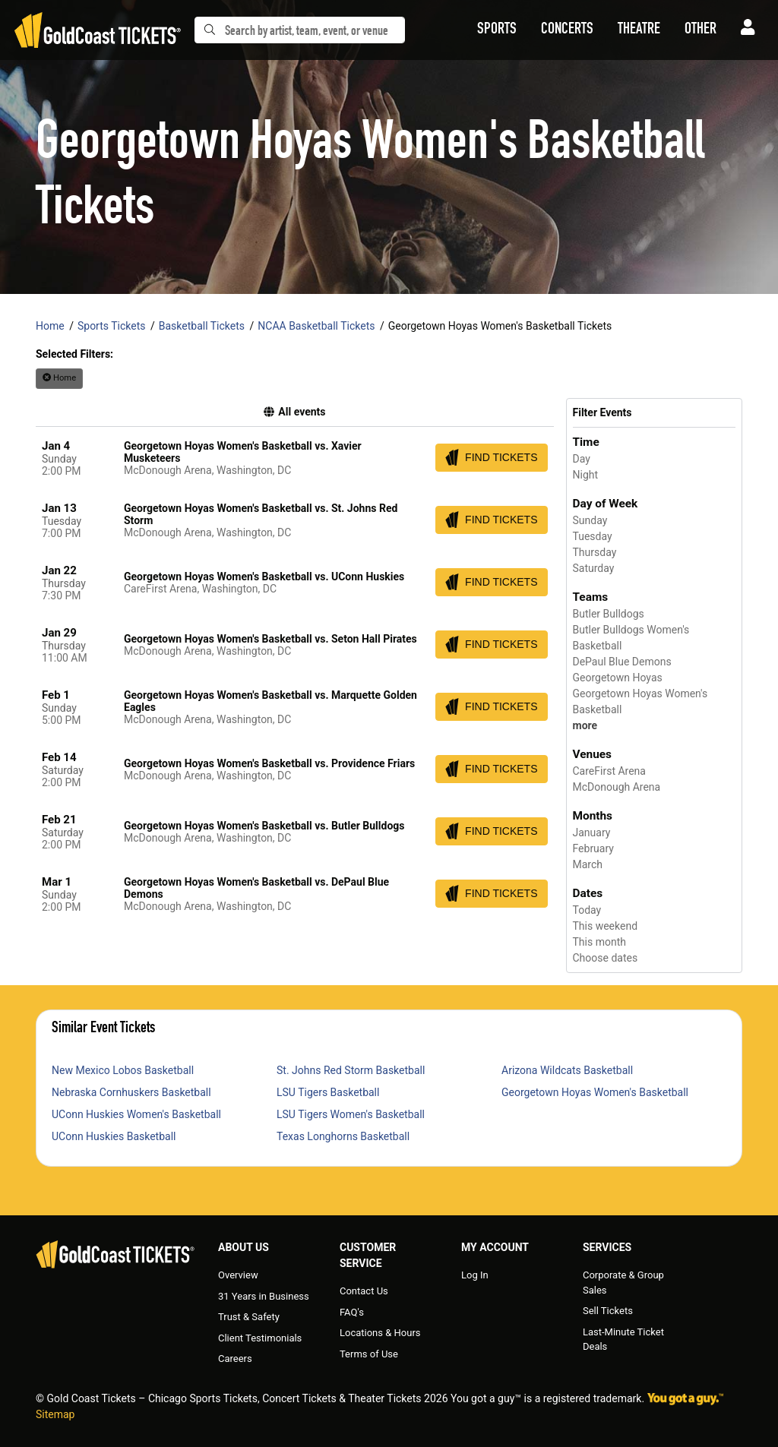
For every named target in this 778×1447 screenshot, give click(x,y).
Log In (475, 1275)
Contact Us (364, 1291)
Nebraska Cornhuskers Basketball (131, 1092)
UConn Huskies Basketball (114, 1136)
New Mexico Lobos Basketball (123, 1070)
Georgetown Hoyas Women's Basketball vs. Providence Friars (269, 763)
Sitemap (55, 1414)
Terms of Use (369, 1354)
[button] (497, 30)
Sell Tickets (608, 1310)
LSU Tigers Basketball (328, 1092)
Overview (238, 1275)
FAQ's (352, 1312)
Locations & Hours (380, 1332)
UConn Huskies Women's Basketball (136, 1114)
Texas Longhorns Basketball (343, 1136)
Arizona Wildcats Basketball (567, 1070)
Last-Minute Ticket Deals (623, 1339)
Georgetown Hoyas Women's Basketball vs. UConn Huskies (264, 576)
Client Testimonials (260, 1338)
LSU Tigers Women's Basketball (351, 1114)
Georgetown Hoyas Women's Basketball (594, 1092)
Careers (235, 1358)
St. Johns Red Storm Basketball (351, 1070)
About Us (243, 1247)
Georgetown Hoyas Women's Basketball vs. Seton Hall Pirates (270, 639)
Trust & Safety (249, 1316)
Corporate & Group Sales (623, 1282)
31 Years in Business (263, 1296)
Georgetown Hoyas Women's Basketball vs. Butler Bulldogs (264, 826)
